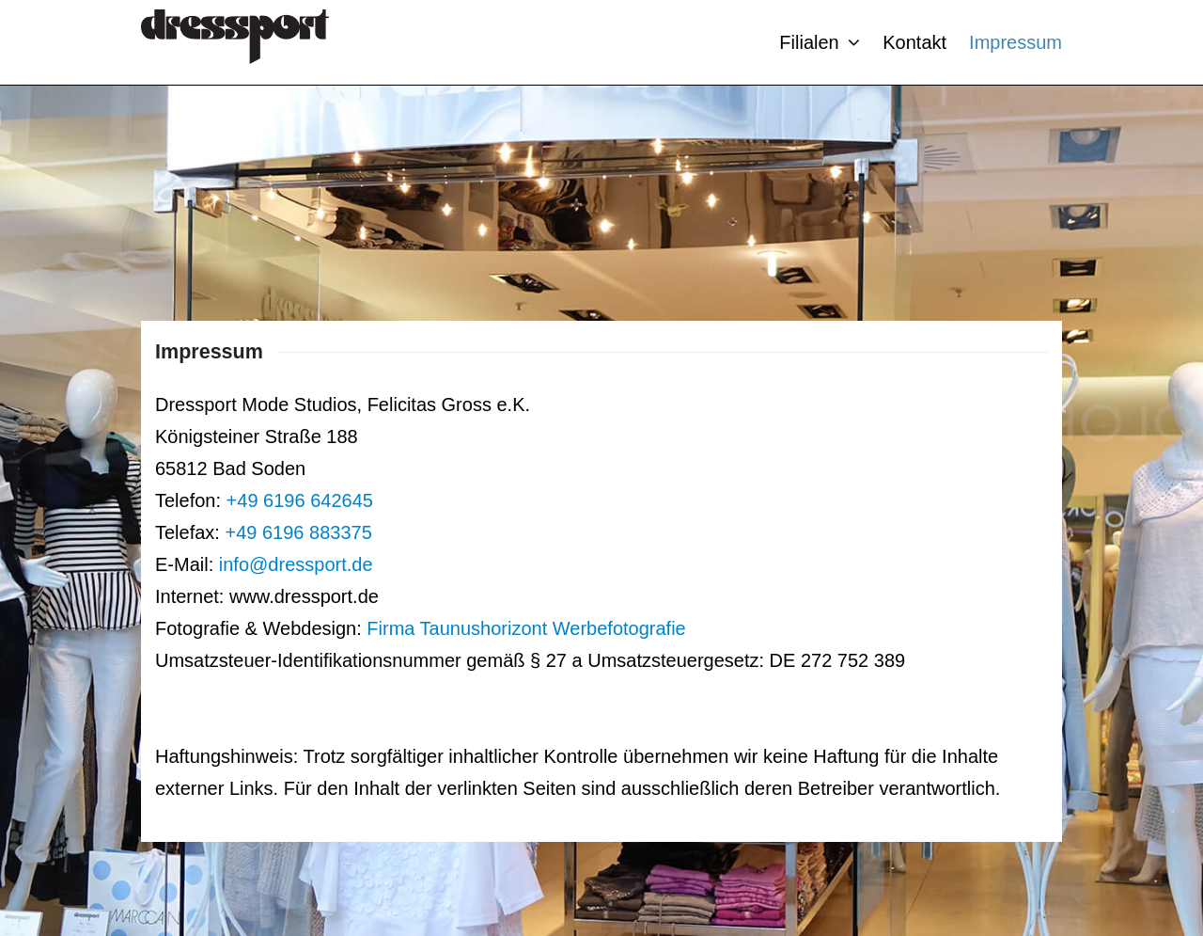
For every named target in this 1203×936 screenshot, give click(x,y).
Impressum (1015, 42)
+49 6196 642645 (300, 500)
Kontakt (914, 42)
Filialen (819, 42)
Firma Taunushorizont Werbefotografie (526, 628)
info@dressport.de (296, 564)
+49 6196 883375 (298, 532)
